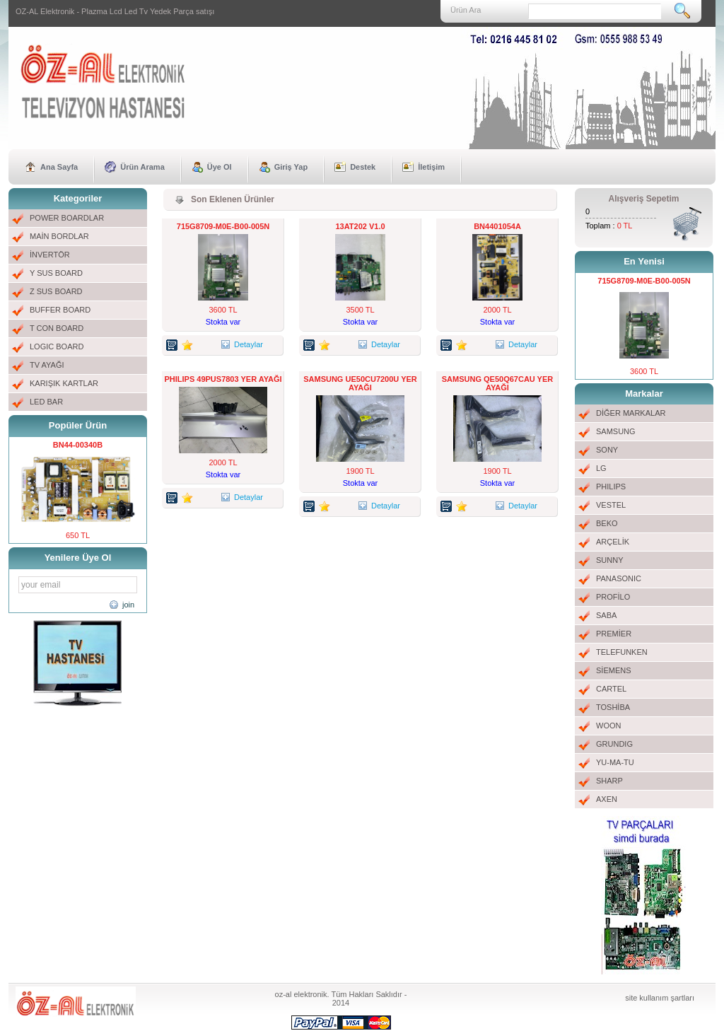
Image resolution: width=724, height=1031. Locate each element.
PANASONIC (618, 578)
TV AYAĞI (47, 365)
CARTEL (611, 689)
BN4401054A (497, 226)
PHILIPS (611, 486)
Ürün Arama (142, 167)
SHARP (609, 780)
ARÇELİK (612, 541)
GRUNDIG (614, 744)
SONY (607, 449)
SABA (606, 615)
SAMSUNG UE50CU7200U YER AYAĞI (360, 383)
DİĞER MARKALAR (630, 413)
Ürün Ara (465, 10)
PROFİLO (613, 597)
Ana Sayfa (59, 167)
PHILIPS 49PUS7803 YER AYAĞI (222, 379)
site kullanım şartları (659, 998)
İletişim (431, 167)
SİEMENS (613, 670)
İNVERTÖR (50, 254)
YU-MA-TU (615, 762)
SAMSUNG (616, 431)
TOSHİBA (613, 707)
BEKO (607, 523)
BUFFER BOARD (60, 309)
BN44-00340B (78, 445)
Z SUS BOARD (56, 291)
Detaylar (243, 344)
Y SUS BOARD (56, 273)
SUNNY (610, 560)
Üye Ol (219, 167)
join (128, 604)
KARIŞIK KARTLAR (64, 383)
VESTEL (611, 505)
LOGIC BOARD (56, 346)
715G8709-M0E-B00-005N (223, 226)
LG (601, 468)
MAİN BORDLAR (59, 236)
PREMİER (613, 633)
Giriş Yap (291, 167)
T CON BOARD (56, 328)
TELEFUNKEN (622, 652)
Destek (362, 167)
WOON (608, 725)
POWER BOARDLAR (67, 218)
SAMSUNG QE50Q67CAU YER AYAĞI (498, 383)
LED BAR (46, 401)
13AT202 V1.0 (360, 226)
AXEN (606, 799)
